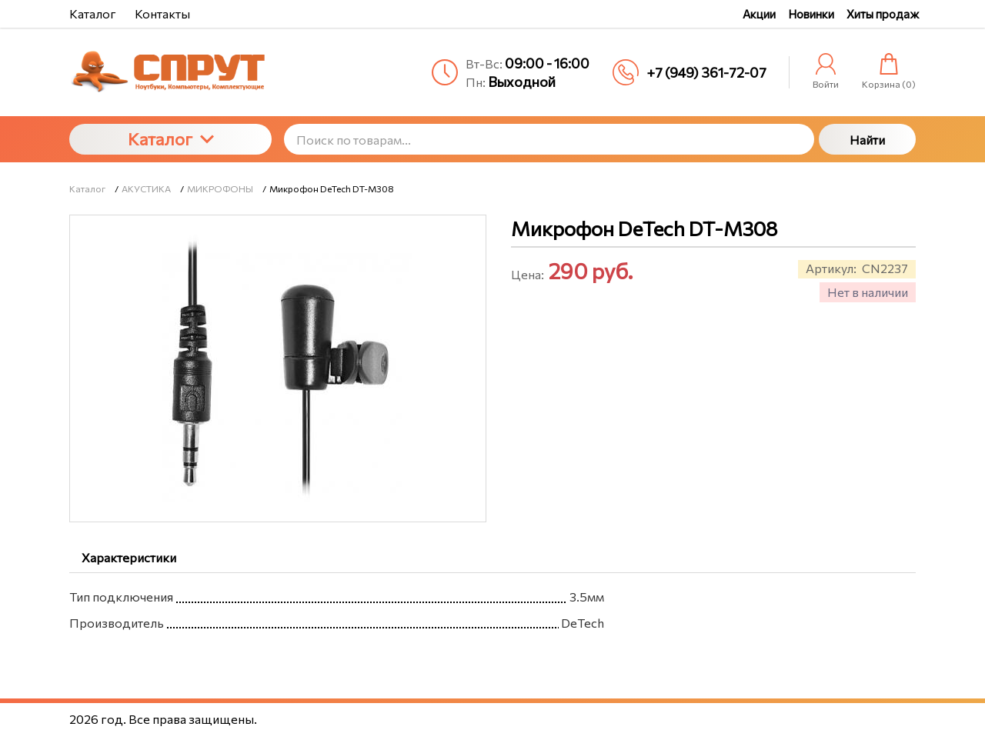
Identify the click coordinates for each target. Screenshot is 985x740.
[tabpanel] (492, 606)
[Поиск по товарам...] (549, 139)
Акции (759, 14)
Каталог (171, 138)
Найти (867, 139)
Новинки (811, 14)
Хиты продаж (882, 14)
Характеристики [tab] (129, 557)
